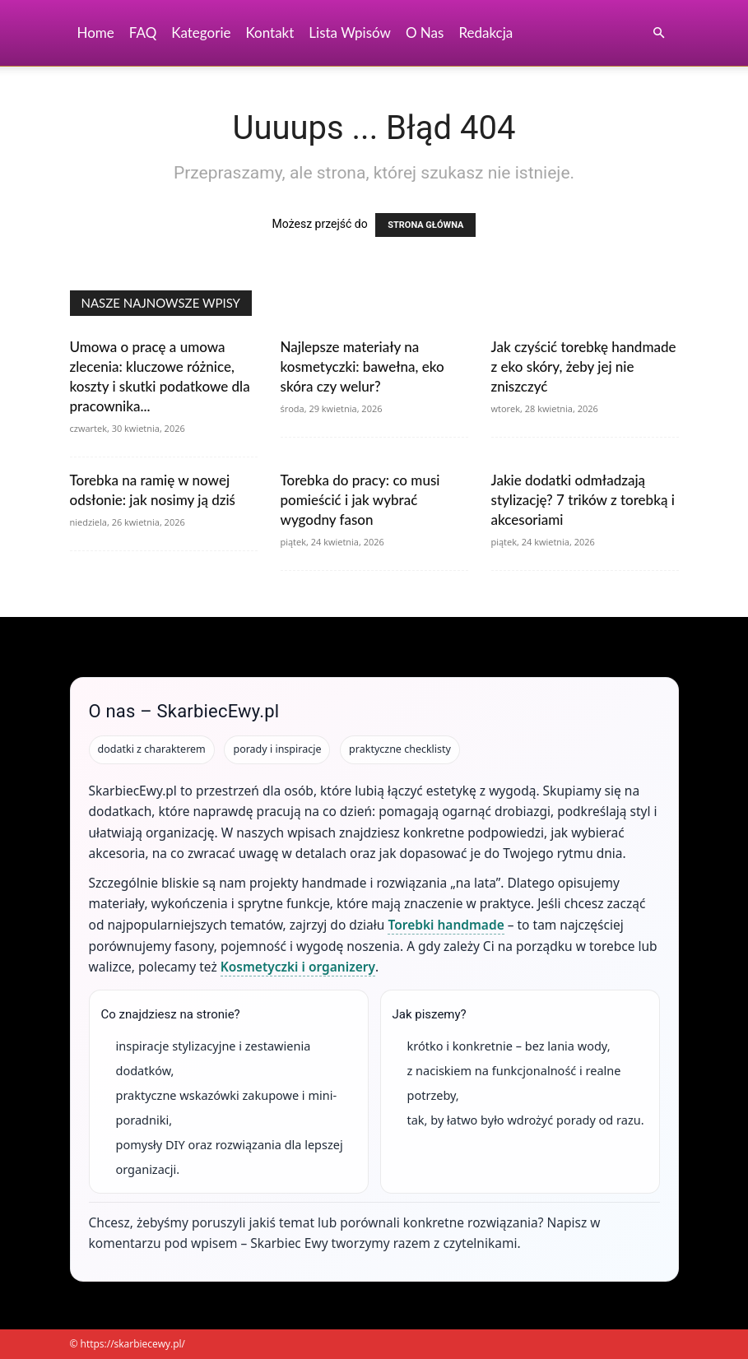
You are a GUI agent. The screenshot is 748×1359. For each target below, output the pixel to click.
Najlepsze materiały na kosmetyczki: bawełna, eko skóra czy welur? (362, 366)
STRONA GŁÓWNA (425, 225)
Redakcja (485, 32)
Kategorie (200, 32)
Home (95, 32)
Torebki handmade (446, 925)
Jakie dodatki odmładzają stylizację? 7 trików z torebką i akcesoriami (583, 499)
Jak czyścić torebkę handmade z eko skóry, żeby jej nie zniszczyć (583, 366)
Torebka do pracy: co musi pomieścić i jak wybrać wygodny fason (360, 499)
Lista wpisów (350, 32)
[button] (659, 33)
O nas (425, 32)
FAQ (142, 32)
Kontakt (269, 32)
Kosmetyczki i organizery (298, 967)
